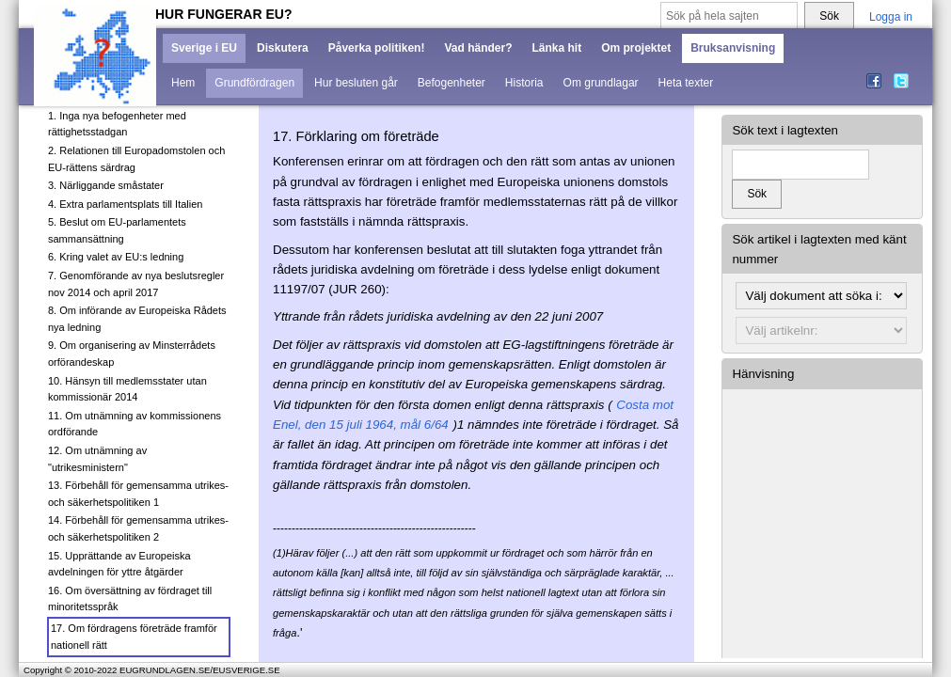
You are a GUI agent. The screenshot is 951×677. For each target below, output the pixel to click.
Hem (183, 82)
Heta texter (686, 82)
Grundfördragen (254, 82)
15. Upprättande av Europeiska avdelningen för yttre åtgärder (119, 564)
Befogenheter (451, 82)
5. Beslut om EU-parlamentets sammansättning (117, 230)
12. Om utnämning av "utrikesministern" (97, 459)
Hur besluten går (356, 82)
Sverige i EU (204, 48)
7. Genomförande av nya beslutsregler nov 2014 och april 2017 (136, 284)
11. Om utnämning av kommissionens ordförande (134, 424)
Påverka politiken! (376, 48)
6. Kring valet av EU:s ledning (115, 256)
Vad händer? (478, 48)
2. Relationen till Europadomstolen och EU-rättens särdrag (136, 159)
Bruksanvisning (732, 48)
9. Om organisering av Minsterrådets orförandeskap (131, 353)
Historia (524, 82)
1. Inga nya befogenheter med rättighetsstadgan (117, 124)
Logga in (890, 17)
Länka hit (556, 48)
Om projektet (636, 48)
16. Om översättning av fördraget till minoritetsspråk (130, 599)
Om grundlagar (601, 82)
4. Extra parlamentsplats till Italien (125, 204)
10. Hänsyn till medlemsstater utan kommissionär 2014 (127, 389)
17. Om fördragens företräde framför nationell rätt (134, 636)
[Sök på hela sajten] (729, 16)
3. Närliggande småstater (106, 185)
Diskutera (283, 48)
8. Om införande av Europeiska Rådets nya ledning (137, 319)
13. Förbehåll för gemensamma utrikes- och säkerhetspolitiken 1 (138, 494)
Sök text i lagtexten (785, 130)
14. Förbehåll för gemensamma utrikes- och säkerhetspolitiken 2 (138, 528)
